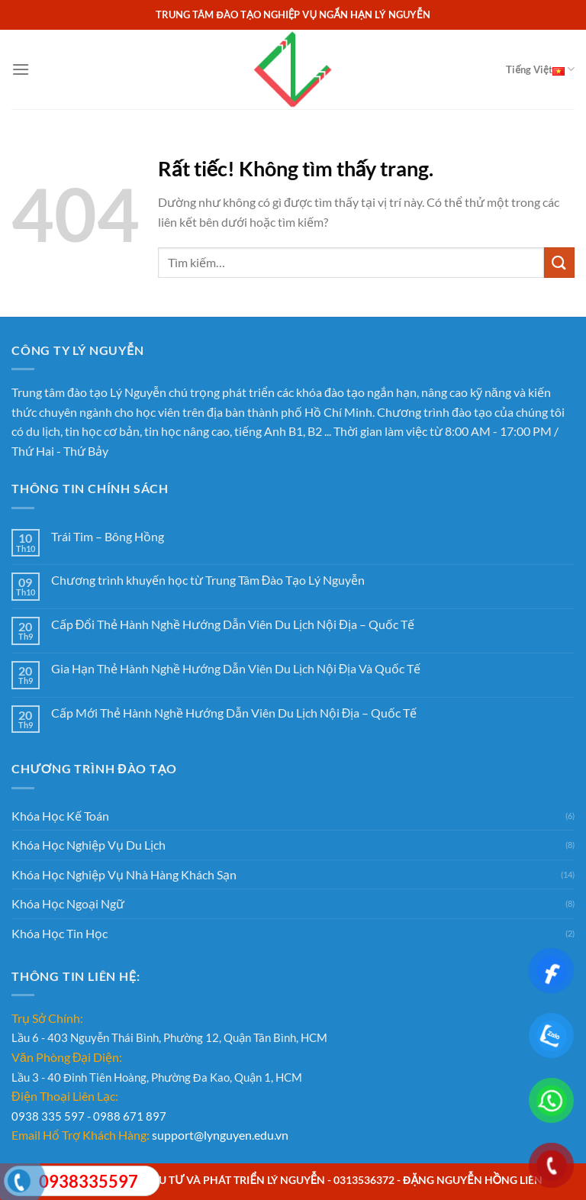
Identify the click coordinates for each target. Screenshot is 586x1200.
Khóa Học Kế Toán (60, 815)
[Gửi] (559, 262)
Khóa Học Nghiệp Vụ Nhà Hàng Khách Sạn (124, 874)
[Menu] (20, 69)
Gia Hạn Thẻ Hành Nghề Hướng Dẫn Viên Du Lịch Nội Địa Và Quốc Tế (236, 668)
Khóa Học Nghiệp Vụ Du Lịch (88, 844)
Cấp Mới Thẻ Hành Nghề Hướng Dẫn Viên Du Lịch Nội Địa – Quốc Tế (234, 712)
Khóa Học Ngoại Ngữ (67, 903)
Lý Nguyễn (138, 392)
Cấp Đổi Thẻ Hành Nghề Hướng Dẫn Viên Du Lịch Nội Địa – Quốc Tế (232, 624)
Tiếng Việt (540, 69)
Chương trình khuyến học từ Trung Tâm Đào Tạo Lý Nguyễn (208, 580)
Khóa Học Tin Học (59, 933)
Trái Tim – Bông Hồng (107, 536)
